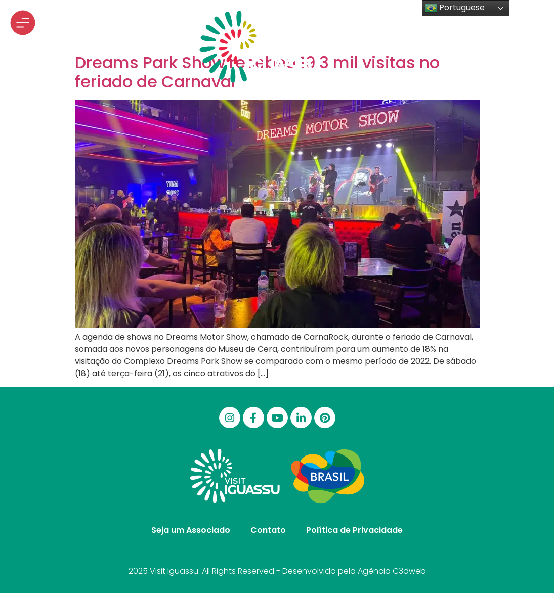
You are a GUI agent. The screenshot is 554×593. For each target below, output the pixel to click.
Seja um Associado (190, 530)
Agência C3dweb (392, 571)
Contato (268, 530)
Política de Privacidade (354, 530)
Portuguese (455, 8)
